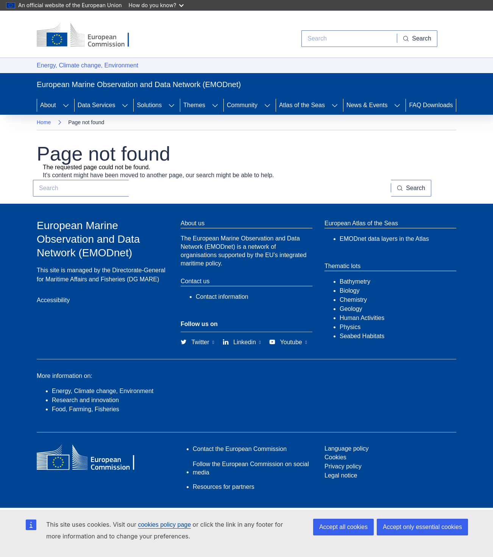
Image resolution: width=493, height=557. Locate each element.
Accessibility (53, 300)
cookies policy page (164, 524)
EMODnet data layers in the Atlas (384, 239)
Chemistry (353, 299)
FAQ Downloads (431, 105)
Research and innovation (85, 400)
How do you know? (156, 5)
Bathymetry (355, 281)
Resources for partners (223, 487)
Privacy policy (343, 466)
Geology (351, 309)
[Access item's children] (66, 105)
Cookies (335, 457)
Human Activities (362, 318)
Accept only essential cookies (422, 527)
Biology (349, 290)
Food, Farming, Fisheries (85, 409)
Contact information (222, 296)
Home (44, 122)
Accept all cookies (343, 527)
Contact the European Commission (240, 449)
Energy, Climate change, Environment (87, 65)
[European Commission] (88, 35)
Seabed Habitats (362, 336)
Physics (350, 327)
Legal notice (341, 475)
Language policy (347, 448)
